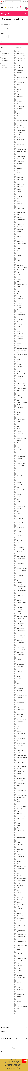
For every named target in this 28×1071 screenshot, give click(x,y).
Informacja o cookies (5, 1051)
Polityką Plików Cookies (11, 1062)
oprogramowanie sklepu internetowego (18, 1051)
